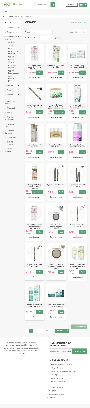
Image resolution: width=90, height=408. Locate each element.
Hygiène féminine (11, 63)
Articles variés (12, 139)
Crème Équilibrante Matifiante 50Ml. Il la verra (77, 266)
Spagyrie (10, 92)
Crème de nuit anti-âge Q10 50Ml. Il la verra (56, 305)
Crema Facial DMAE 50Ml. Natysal (56, 146)
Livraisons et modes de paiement (62, 364)
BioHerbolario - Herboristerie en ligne (63, 371)
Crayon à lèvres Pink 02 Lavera (34, 265)
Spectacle (28, 38)
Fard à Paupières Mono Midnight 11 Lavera (56, 226)
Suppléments (12, 34)
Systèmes (10, 29)
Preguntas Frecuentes (58, 382)
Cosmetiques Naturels (56, 394)
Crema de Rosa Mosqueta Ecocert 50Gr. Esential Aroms (56, 107)
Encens (9, 114)
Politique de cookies (57, 378)
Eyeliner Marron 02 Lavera (78, 186)
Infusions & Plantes (10, 104)
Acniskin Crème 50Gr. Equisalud (34, 146)
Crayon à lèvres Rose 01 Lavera (77, 226)
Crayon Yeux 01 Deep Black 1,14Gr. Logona (34, 106)
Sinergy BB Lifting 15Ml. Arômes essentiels (34, 186)
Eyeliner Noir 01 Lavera (56, 185)
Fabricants (52, 397)
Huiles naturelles (11, 54)
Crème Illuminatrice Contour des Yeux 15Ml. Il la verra (34, 226)
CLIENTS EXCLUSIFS (9, 145)
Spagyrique (52, 391)
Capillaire (11, 44)
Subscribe (79, 351)
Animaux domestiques (9, 120)
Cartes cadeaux (8, 151)
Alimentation (12, 110)
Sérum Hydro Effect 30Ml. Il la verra (34, 305)
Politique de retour (57, 368)
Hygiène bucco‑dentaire (12, 73)
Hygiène (11, 58)
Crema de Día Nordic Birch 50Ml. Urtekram (77, 146)
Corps (10, 50)
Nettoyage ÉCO (10, 127)
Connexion (70, 5)
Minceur (10, 87)
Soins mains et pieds (11, 80)
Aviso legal (54, 375)
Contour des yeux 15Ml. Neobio (56, 66)
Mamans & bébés (10, 97)
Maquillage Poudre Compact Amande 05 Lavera (56, 266)
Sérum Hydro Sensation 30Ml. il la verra (77, 107)
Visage (10, 47)
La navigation (6, 12)
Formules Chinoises (9, 133)
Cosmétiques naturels (11, 39)
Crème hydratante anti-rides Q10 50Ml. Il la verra (77, 67)
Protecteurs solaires (12, 68)
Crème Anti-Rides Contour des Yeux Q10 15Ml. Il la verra (34, 67)
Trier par (27, 32)
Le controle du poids (56, 387)
